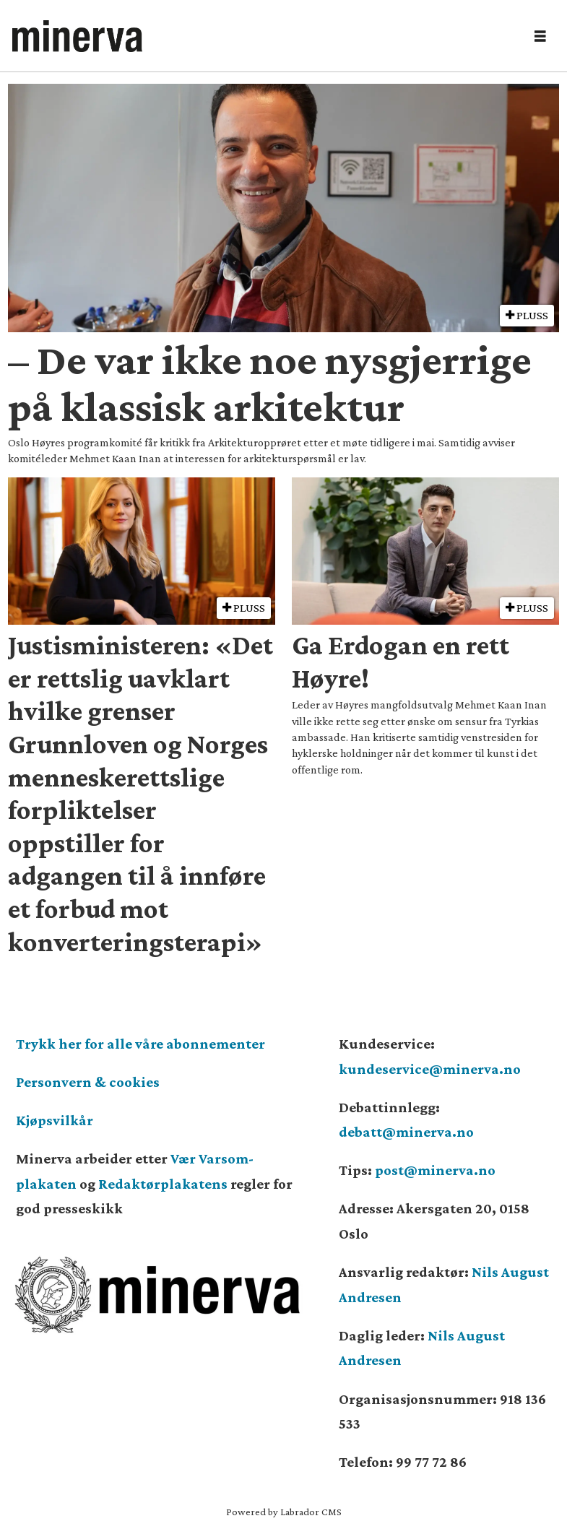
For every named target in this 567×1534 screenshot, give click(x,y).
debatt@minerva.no (406, 1132)
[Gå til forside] (263, 36)
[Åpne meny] (540, 36)
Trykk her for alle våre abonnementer (140, 1044)
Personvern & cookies (88, 1082)
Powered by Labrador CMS (284, 1511)
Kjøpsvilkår (54, 1120)
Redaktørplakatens (163, 1184)
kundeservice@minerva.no (430, 1069)
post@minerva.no (435, 1170)
